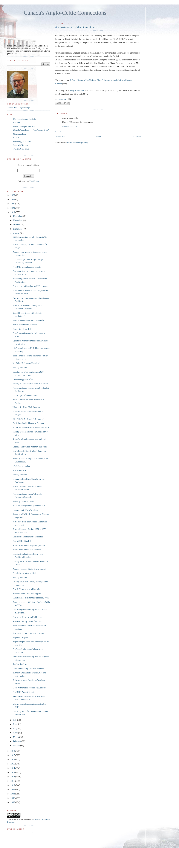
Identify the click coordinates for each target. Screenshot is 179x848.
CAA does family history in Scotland (28, 423)
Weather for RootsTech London (26, 407)
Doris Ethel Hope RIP (22, 329)
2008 (13, 794)
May (15, 728)
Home (98, 136)
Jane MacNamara (20, 145)
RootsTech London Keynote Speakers (29, 545)
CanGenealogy (19, 134)
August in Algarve (20, 637)
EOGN (16, 137)
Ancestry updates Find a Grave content (29, 569)
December (17, 216)
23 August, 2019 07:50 (69, 126)
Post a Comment (60, 132)
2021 (13, 203)
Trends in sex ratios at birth (24, 573)
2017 (13, 755)
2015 (13, 764)
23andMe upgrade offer (23, 379)
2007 (13, 798)
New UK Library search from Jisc (27, 621)
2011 (13, 781)
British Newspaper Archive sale (26, 589)
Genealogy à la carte (22, 141)
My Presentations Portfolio (24, 119)
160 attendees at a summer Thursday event (31, 598)
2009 (13, 789)
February (17, 741)
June (15, 724)
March (16, 737)
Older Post (136, 136)
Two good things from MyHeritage (28, 617)
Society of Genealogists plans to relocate (30, 383)
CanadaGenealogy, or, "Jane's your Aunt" (31, 130)
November (18, 220)
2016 (13, 759)
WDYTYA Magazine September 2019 (29, 505)
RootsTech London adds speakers (27, 549)
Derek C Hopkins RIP (22, 541)
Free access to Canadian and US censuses (30, 286)
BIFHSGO (17, 122)
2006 (13, 802)
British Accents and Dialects (25, 324)
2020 (13, 208)
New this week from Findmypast (27, 593)
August (16, 233)
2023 (13, 195)
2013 (13, 772)
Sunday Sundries (20, 367)
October (17, 224)
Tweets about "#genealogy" (19, 107)
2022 (13, 199)
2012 (13, 776)
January (16, 745)
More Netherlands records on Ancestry (29, 687)
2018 (13, 751)
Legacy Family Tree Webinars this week (30, 447)
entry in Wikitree (77, 90)
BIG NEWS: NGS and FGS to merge (29, 419)
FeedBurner (34, 181)
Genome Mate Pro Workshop (25, 510)
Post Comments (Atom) (77, 142)
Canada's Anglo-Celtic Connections (65, 13)
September (18, 229)
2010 (13, 785)
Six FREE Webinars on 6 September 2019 (31, 427)
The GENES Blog (21, 149)
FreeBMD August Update (24, 692)
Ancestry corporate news (23, 501)
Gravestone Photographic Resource (28, 536)
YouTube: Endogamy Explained (26, 363)
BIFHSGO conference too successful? (29, 320)
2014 (13, 768)
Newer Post (60, 136)
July (15, 720)
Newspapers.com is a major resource (28, 633)
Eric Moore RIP (19, 470)
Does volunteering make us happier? (28, 668)
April (15, 732)
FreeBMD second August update (27, 267)
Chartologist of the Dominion (76, 27)
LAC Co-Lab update (21, 466)
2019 (13, 212)
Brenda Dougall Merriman (24, 126)
